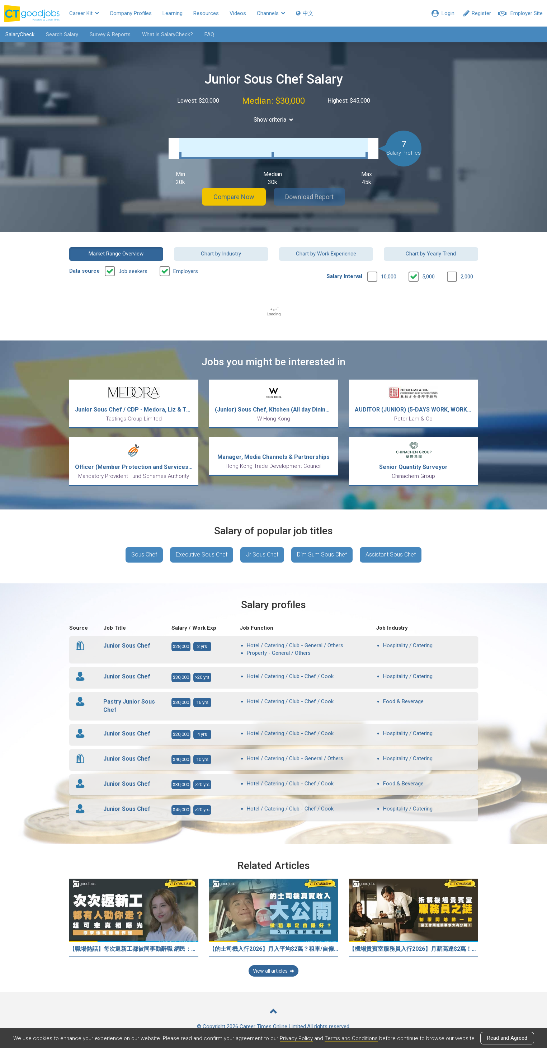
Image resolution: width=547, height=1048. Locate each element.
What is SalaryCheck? (167, 34)
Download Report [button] (309, 197)
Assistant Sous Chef (391, 554)
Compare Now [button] (233, 197)
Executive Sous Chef (201, 554)
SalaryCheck (19, 34)
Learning (172, 13)
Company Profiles (131, 13)
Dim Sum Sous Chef (322, 554)
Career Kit (84, 13)
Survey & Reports (110, 34)
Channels (271, 13)
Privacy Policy (296, 1038)
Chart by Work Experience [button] (326, 253)
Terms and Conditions (351, 1038)
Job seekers (132, 271)
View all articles (273, 971)
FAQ (209, 34)
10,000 (388, 276)
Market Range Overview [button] (116, 253)
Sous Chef (144, 554)
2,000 (467, 276)
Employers (185, 271)
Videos (238, 13)
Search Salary (62, 34)
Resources (206, 13)
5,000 (428, 276)
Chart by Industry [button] (221, 253)
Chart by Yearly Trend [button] (431, 253)
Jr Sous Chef (262, 554)
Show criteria (273, 119)
